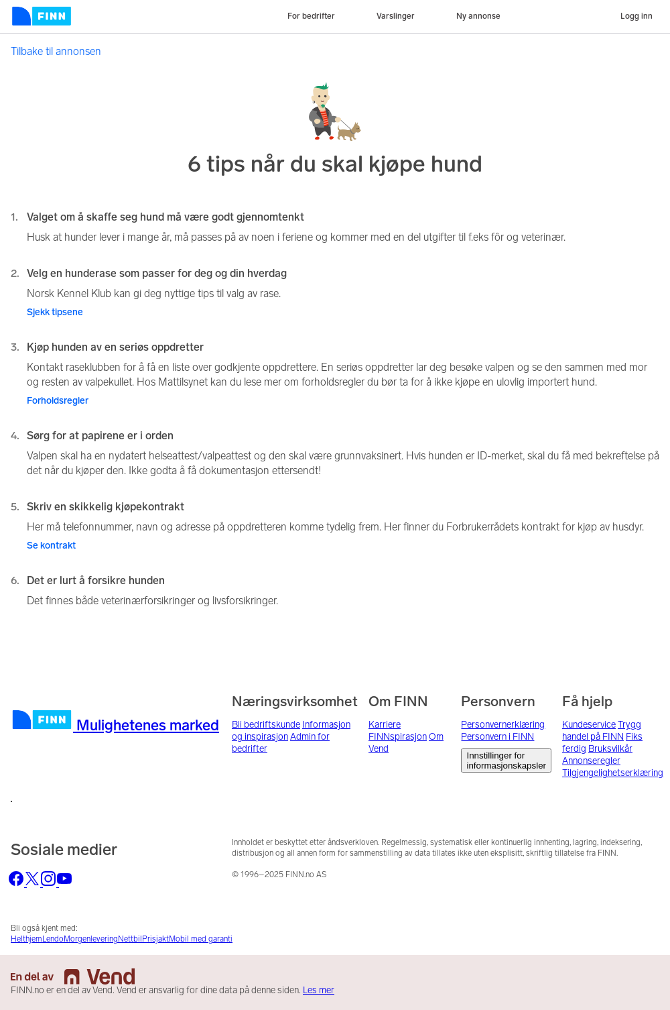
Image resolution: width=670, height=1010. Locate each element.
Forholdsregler (57, 400)
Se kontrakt (51, 545)
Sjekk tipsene (55, 312)
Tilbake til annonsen (56, 51)
